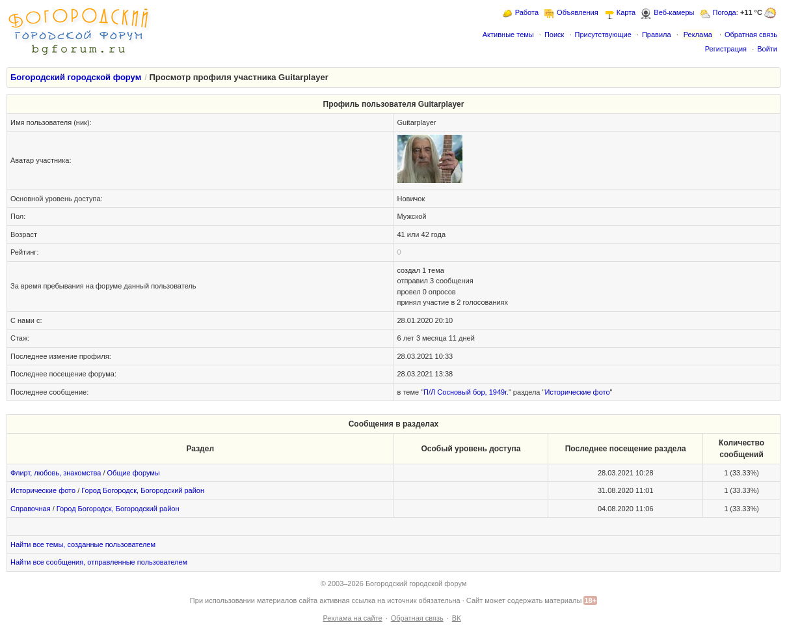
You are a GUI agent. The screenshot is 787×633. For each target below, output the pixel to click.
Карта (626, 12)
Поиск (554, 34)
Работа (527, 12)
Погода (724, 12)
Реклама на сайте (352, 618)
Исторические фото (576, 392)
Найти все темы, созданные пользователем (82, 544)
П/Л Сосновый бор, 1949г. (466, 392)
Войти (767, 49)
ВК (456, 618)
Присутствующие (602, 34)
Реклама (698, 34)
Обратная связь (751, 34)
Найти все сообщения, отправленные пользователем (98, 562)
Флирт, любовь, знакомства (55, 473)
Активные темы (508, 34)
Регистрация (726, 49)
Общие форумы (133, 473)
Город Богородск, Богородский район (142, 490)
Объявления (577, 12)
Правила (656, 34)
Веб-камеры (674, 12)
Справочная (30, 509)
